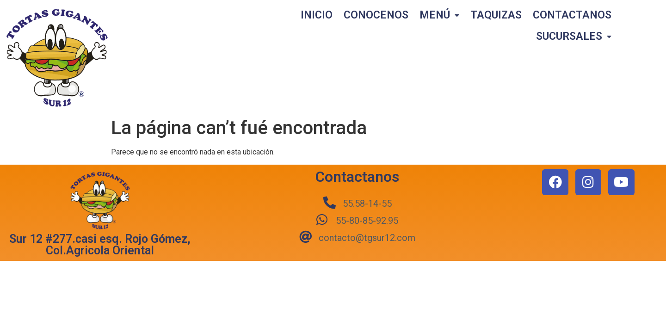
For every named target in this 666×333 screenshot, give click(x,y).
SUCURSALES (573, 36)
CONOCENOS (376, 15)
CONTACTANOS (572, 15)
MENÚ (439, 15)
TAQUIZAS (496, 15)
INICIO (317, 15)
